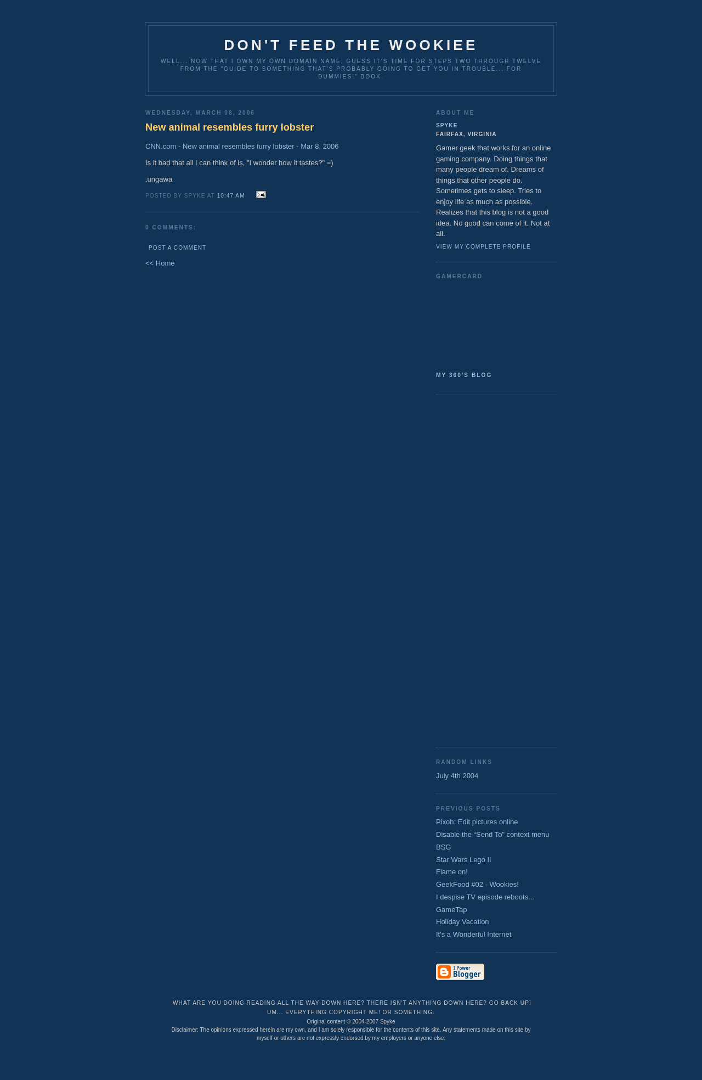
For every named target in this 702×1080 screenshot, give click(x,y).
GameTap (451, 909)
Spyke (446, 125)
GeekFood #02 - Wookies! (477, 884)
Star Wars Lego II (463, 860)
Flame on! (452, 872)
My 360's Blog (464, 375)
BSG (443, 847)
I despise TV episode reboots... (485, 897)
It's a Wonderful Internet (473, 934)
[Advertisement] (480, 570)
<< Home (159, 263)
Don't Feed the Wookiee (351, 45)
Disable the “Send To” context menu (492, 834)
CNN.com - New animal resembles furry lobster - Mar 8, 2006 (242, 146)
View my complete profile (483, 247)
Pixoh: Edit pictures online (477, 822)
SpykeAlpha (492, 323)
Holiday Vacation (462, 922)
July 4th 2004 (457, 776)
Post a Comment (177, 248)
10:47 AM (231, 196)
